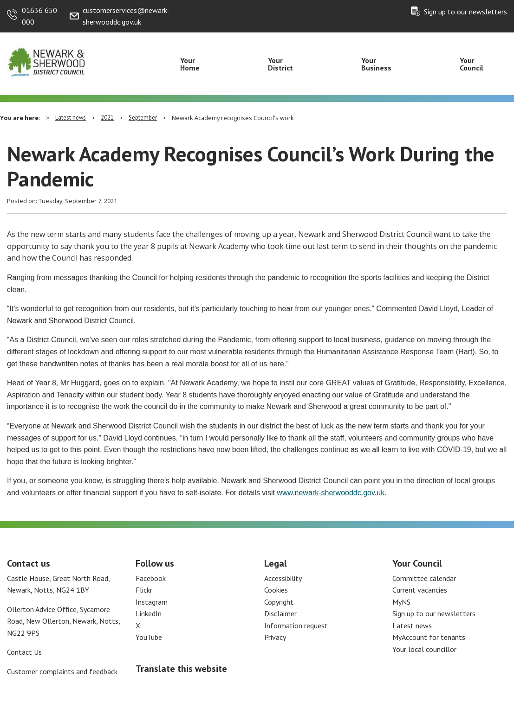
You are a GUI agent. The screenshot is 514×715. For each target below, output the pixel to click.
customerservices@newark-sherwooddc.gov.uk (126, 16)
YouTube (149, 637)
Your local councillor (424, 649)
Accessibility (283, 578)
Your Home (190, 64)
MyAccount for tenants (428, 637)
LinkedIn (149, 613)
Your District (280, 64)
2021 (107, 117)
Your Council (471, 64)
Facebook (151, 578)
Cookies (276, 589)
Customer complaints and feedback (62, 671)
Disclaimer (280, 613)
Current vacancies (419, 589)
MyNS (401, 601)
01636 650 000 (39, 16)
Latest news (70, 117)
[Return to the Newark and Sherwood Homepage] (46, 61)
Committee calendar (424, 578)
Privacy (275, 637)
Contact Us (24, 652)
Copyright (278, 601)
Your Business (376, 64)
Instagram (152, 601)
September (143, 117)
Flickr (144, 589)
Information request (296, 625)
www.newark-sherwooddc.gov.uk (330, 493)
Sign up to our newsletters (465, 11)
